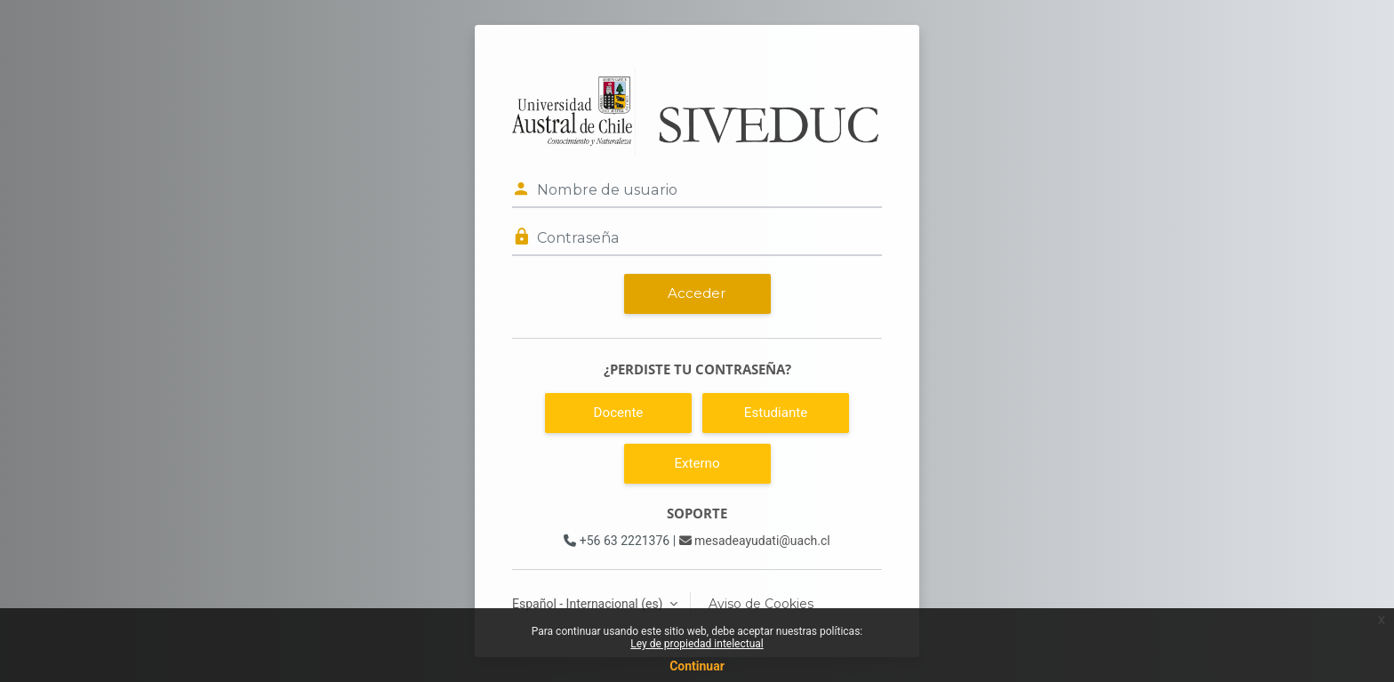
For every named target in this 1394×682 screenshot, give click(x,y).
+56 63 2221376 (616, 541)
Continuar (697, 666)
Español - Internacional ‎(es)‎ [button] (589, 604)
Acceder (697, 293)
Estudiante (775, 413)
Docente (619, 413)
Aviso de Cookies (761, 604)
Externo (696, 463)
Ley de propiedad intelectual (696, 644)
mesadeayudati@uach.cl (754, 541)
